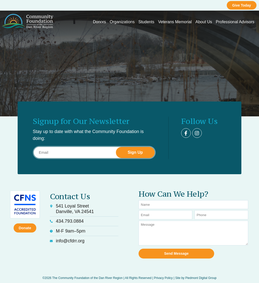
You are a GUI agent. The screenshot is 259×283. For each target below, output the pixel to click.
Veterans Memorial (174, 22)
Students (146, 22)
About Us (204, 22)
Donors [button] (99, 22)
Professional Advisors (235, 22)
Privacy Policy (163, 273)
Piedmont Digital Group (200, 273)
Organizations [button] (122, 22)
